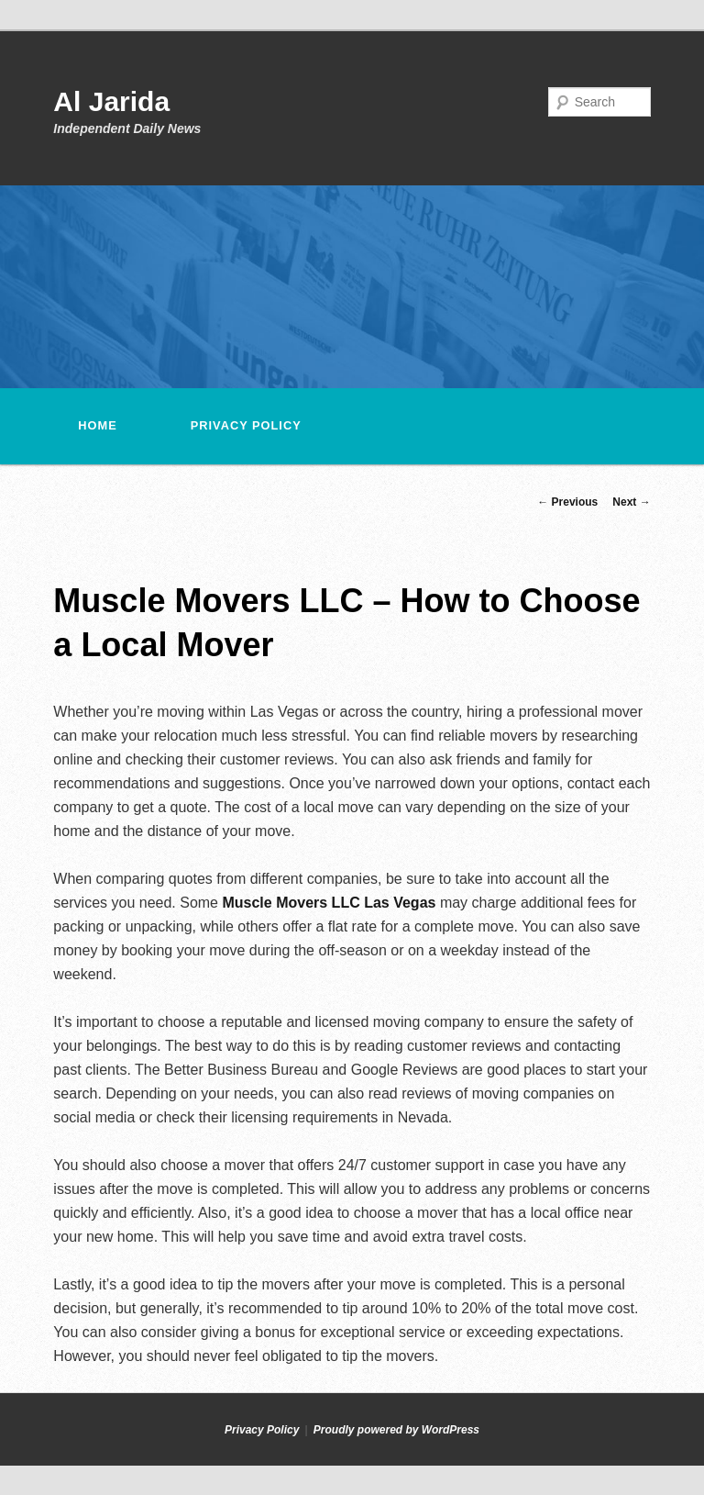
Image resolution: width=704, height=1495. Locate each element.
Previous (567, 502)
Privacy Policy (246, 425)
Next (631, 502)
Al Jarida (111, 101)
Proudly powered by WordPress (396, 1429)
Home (97, 425)
